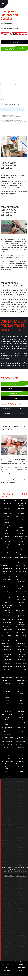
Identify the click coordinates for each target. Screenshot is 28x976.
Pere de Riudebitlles (21, 638)
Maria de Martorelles (7, 737)
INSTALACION (7, 408)
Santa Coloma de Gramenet (21, 504)
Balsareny (7, 525)
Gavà (7, 962)
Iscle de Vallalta (20, 539)
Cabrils (21, 527)
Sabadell (7, 663)
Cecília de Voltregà (20, 666)
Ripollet (21, 550)
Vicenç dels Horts (7, 669)
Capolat (21, 519)
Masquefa (21, 683)
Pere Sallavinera (21, 632)
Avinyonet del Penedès (21, 587)
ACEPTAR (21, 875)
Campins (7, 530)
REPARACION (21, 408)
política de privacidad (15, 104)
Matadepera (7, 683)
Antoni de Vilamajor (7, 552)
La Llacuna (21, 771)
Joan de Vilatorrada (21, 536)
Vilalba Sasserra (7, 706)
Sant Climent (7, 734)
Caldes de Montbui (21, 635)
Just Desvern (21, 652)
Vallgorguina (7, 711)
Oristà (21, 703)
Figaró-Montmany (21, 764)
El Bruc (7, 750)
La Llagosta (21, 619)
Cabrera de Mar (7, 579)
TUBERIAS (21, 414)
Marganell (7, 511)
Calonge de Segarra (21, 530)
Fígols (7, 764)
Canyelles (21, 602)
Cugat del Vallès (21, 663)
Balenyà (21, 525)
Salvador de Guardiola (7, 611)
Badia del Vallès (21, 563)
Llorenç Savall (21, 649)
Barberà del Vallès (21, 522)
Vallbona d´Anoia (7, 714)
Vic (7, 675)
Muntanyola (21, 594)
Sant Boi (20, 574)
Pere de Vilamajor (21, 610)
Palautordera (21, 659)
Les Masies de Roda (21, 722)
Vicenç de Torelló (21, 669)
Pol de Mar (7, 632)
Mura (7, 547)
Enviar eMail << (14, 393)
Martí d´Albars (7, 649)
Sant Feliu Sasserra (7, 638)
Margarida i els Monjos (21, 692)
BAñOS (21, 411)
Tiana (21, 686)
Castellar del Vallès (21, 677)
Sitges (7, 700)
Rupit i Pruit (7, 541)
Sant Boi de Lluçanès (7, 574)
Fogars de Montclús (7, 761)
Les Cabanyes (21, 727)
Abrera (7, 755)
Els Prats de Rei (7, 686)
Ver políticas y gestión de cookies (15, 871)
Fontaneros (3, 54)
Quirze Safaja (7, 627)
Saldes (7, 720)
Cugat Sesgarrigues (21, 568)
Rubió (21, 541)
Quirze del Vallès (21, 627)
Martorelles (7, 508)
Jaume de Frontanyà (7, 539)
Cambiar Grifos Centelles (7, 973)
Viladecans (21, 584)
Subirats (21, 717)
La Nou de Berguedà (7, 619)
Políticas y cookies (21, 973)
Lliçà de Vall (7, 747)
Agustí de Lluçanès (21, 557)
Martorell (21, 508)
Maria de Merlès (21, 741)
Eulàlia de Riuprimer (21, 501)
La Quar (21, 731)
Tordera (21, 753)
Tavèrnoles (7, 758)
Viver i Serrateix (7, 744)
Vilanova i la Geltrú (21, 565)
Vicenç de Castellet (21, 608)
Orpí (7, 703)
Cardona (21, 970)
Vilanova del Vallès (7, 568)
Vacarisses (21, 714)
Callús (7, 533)
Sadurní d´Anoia (7, 666)
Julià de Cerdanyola (21, 599)
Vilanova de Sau (21, 511)
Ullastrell (21, 513)
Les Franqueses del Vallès (7, 728)
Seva (20, 700)
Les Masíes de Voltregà (7, 723)
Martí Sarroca (21, 643)
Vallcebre (21, 711)
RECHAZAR (9, 875)
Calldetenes (20, 533)
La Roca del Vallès (7, 731)
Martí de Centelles (21, 646)
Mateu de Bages (21, 641)
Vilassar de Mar (21, 597)
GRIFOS (7, 416)
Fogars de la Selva (21, 761)
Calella (7, 536)
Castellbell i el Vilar (7, 677)
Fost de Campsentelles (21, 623)
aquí (4, 122)
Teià (21, 689)
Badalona (7, 587)
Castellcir (7, 970)
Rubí (21, 547)
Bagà (7, 527)
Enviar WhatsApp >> (14, 48)
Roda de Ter (7, 550)
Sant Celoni (21, 734)
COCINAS (7, 414)
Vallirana (20, 709)
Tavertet (21, 755)
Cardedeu (7, 519)
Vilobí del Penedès (21, 744)
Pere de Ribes (7, 641)
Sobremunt (21, 696)
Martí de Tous (7, 646)
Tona (7, 599)
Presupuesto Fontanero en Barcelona (13, 54)
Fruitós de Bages (7, 622)
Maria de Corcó (7, 513)
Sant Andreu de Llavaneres (21, 553)
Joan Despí (7, 602)
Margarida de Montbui (7, 696)
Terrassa (7, 689)
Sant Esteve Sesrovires (7, 660)
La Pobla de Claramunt (21, 616)
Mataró (7, 563)
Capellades (7, 522)
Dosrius (21, 750)
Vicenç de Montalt (7, 571)
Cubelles (7, 753)
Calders (7, 594)
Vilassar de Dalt (7, 565)
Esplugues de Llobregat (7, 767)
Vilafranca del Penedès (21, 580)
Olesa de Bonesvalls (7, 964)
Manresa (7, 544)
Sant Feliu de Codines (21, 655)
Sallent (21, 560)
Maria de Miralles (7, 741)
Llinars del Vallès (21, 720)
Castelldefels (21, 967)
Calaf (20, 675)
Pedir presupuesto (14, 388)
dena (7, 967)
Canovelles (21, 605)
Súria (7, 717)
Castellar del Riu (7, 680)
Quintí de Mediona (21, 629)
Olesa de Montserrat (21, 962)
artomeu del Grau (7, 576)
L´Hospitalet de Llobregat (7, 777)
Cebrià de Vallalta (21, 571)
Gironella (21, 766)
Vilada (21, 672)
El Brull (7, 771)
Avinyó (7, 591)
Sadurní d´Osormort (7, 672)
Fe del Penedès (7, 691)
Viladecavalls (7, 584)
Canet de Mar (7, 608)
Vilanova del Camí (21, 576)
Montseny (7, 597)
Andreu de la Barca (7, 557)
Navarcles (21, 544)
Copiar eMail (14, 42)
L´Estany (21, 777)
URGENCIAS (7, 411)
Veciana (21, 706)
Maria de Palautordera (21, 738)
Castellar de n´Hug (21, 680)
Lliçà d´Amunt (21, 747)
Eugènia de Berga (7, 503)
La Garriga (21, 774)
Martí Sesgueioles (7, 643)
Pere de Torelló (7, 615)
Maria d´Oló (7, 516)
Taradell (21, 758)
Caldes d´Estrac (21, 591)
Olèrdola (21, 964)
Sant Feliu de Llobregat (7, 655)
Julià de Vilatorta (21, 516)
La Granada (7, 774)
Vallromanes (7, 709)
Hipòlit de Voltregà (7, 635)
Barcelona (7, 501)
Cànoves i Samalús (7, 605)
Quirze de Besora (7, 629)
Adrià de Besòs (7, 560)
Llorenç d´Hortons (7, 652)
